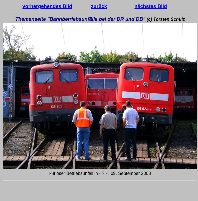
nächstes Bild (150, 6)
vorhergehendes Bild (47, 6)
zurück (99, 6)
